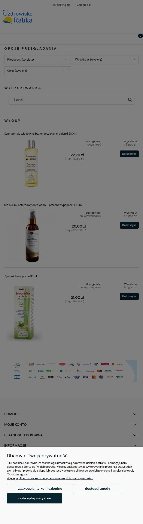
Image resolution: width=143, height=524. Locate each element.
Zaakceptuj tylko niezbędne (40, 488)
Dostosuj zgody (97, 488)
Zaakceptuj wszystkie (34, 498)
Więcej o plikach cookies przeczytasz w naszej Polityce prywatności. (50, 478)
